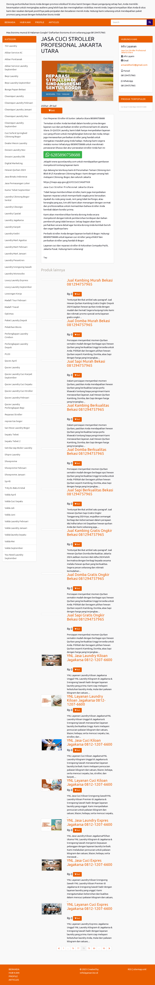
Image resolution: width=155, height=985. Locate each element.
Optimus (9, 313)
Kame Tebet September (17, 190)
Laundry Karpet (13, 227)
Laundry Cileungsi (14, 207)
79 (89, 948)
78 (84, 948)
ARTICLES (54, 22)
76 (73, 948)
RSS (130, 969)
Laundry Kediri (12, 233)
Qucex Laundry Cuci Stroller (19, 391)
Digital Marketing (14, 163)
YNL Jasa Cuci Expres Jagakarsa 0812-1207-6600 (89, 862)
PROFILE (39, 22)
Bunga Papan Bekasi (15, 89)
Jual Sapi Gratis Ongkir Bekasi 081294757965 (85, 617)
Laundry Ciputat (13, 213)
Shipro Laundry (12, 454)
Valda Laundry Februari (16, 521)
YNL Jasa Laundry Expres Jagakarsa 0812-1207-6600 (89, 822)
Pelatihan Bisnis (13, 327)
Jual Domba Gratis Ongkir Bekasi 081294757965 (88, 577)
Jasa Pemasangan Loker (17, 183)
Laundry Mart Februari (16, 247)
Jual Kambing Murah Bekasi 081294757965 (90, 282)
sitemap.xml (139, 969)
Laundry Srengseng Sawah (18, 267)
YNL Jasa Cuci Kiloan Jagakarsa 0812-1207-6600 (89, 742)
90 (104, 948)
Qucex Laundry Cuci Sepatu (18, 384)
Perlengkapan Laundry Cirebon (16, 335)
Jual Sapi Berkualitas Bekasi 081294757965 (90, 492)
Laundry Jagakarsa (14, 220)
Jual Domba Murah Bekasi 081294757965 (88, 323)
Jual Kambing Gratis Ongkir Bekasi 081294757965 (89, 533)
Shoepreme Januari (15, 474)
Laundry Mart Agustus (16, 240)
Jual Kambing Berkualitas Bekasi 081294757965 (88, 407)
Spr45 (8, 481)
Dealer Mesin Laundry (16, 143)
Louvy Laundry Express (16, 280)
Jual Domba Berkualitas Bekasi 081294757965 (86, 451)
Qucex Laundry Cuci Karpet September (18, 376)
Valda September (14, 548)
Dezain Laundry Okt (15, 156)
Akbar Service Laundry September (16, 68)
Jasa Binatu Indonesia (16, 176)
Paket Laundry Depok (16, 320)
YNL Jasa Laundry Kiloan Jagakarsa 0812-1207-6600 (89, 658)
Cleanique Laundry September (14, 125)
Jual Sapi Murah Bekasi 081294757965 (86, 363)
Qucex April (11, 360)
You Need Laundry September (14, 556)
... (68, 948)
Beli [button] (52, 110)
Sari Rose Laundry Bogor (17, 428)
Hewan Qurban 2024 (15, 170)
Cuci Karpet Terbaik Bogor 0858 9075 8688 (133, 107)
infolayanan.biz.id (89, 972)
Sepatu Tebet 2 (12, 441)
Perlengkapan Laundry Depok (16, 346)
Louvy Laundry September (18, 287)
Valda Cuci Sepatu (14, 501)
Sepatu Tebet (12, 434)
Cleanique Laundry (14, 96)
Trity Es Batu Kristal (15, 488)
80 (94, 948)
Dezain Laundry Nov (15, 150)
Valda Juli (9, 508)
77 (78, 948)
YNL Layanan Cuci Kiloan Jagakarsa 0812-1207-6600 (89, 782)
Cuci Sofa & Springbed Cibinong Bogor (16, 135)
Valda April (10, 494)
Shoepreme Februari (15, 468)
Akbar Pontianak (13, 59)
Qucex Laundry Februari (17, 397)
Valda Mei (10, 541)
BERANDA (10, 22)
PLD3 (7, 354)
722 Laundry (11, 46)
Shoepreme (11, 461)
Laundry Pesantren (14, 260)
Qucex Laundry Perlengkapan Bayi (14, 406)
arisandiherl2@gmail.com (134, 65)
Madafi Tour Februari (15, 300)
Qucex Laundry (12, 367)
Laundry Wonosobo (15, 273)
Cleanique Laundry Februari (19, 103)
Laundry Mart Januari (15, 253)
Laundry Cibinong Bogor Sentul (17, 198)
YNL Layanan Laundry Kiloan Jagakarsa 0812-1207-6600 (86, 700)
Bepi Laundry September (18, 83)
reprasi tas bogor (13, 421)
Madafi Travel (12, 307)
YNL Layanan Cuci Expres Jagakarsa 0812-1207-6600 (89, 906)
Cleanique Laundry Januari (18, 109)
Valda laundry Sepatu (15, 534)
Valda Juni (10, 514)
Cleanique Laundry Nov (16, 116)
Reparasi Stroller (13, 414)
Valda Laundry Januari (16, 528)
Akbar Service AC (13, 52)
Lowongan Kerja (13, 293)
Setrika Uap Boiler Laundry (18, 448)
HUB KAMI (25, 22)
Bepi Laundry (11, 76)
